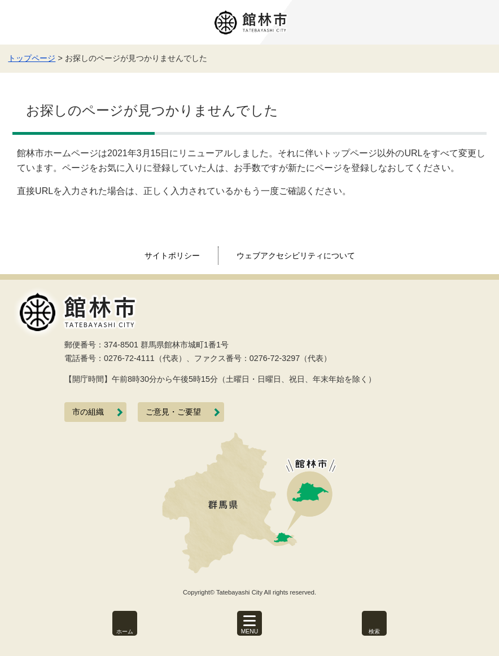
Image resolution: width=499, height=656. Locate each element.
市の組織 (88, 412)
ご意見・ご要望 (173, 412)
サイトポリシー (172, 255)
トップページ (31, 58)
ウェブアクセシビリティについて (296, 255)
